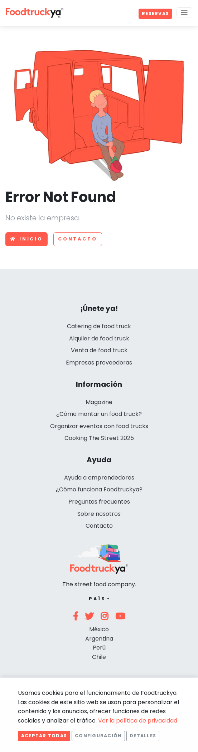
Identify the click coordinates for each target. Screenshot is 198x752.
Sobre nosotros (99, 514)
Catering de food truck (99, 326)
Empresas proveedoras (99, 362)
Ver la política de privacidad (137, 720)
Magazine (99, 402)
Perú (99, 647)
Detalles (143, 736)
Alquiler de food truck (99, 338)
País (97, 599)
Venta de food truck (99, 350)
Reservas (155, 13)
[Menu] (184, 12)
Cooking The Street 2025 (99, 438)
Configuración (98, 736)
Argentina (99, 638)
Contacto (77, 239)
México (99, 629)
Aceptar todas (44, 736)
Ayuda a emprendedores (99, 477)
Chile (99, 657)
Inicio (26, 239)
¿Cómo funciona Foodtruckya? (99, 489)
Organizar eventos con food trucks (99, 426)
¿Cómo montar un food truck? (99, 414)
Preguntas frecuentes (99, 501)
